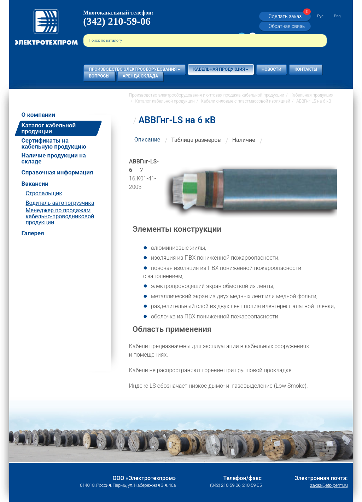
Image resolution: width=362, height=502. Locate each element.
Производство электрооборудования (134, 69)
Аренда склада (140, 76)
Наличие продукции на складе (54, 158)
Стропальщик (44, 193)
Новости (271, 69)
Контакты (305, 69)
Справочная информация (57, 172)
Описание (147, 139)
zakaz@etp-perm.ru (329, 485)
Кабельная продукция (221, 69)
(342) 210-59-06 (117, 21)
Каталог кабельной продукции (49, 128)
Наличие (243, 140)
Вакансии (35, 184)
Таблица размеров (196, 140)
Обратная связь (287, 26)
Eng (337, 16)
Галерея (33, 233)
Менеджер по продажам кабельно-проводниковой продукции (60, 216)
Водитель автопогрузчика (60, 203)
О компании (38, 115)
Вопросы (99, 76)
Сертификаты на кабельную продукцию (54, 144)
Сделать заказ (289, 16)
